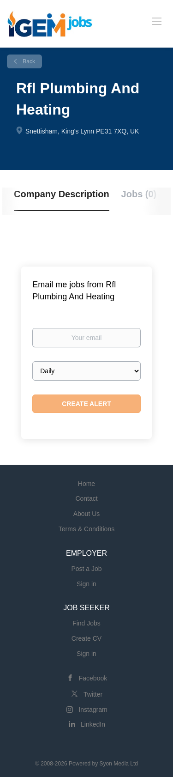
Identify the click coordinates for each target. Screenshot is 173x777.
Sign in (86, 584)
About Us (86, 513)
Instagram (92, 709)
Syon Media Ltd (119, 763)
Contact (86, 498)
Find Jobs (86, 623)
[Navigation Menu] (156, 21)
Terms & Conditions (86, 529)
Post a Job (86, 568)
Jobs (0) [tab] (139, 194)
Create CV (86, 638)
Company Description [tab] (61, 194)
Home (86, 483)
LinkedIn (93, 724)
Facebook (93, 678)
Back (28, 61)
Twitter (93, 694)
